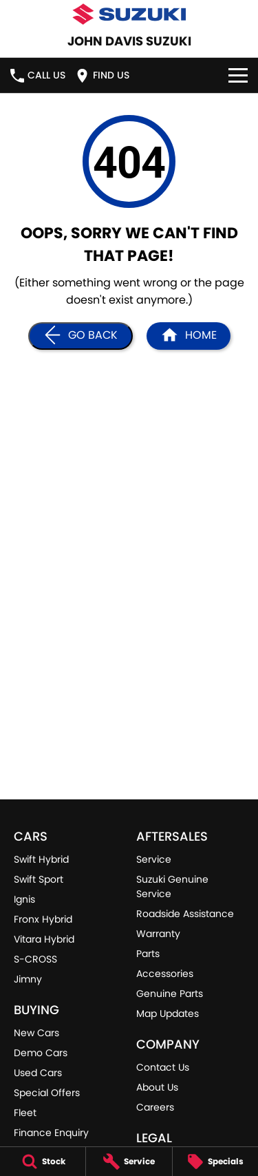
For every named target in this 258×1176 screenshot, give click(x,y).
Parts (148, 953)
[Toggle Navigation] (238, 75)
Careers (155, 1107)
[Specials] (215, 1161)
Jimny (28, 979)
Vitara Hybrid (44, 939)
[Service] (128, 1161)
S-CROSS (35, 959)
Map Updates (167, 1013)
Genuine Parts (169, 993)
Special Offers (47, 1093)
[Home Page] (188, 336)
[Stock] (42, 1161)
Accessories (164, 973)
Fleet (25, 1113)
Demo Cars (40, 1053)
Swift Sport (38, 879)
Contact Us (162, 1067)
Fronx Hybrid (43, 919)
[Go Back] (80, 336)
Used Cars (38, 1073)
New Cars (36, 1033)
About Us (157, 1087)
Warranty (158, 934)
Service (153, 859)
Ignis (24, 899)
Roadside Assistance (185, 914)
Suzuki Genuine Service (172, 886)
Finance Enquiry (51, 1133)
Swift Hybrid (41, 859)
